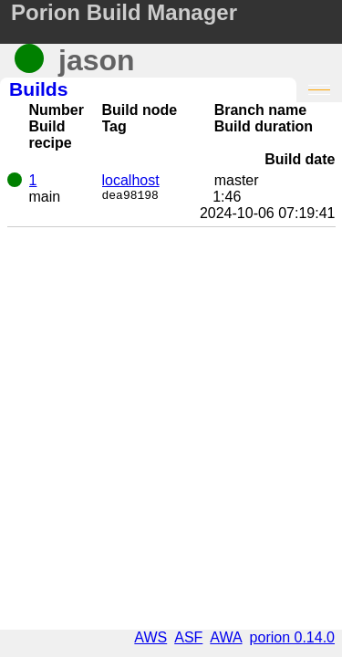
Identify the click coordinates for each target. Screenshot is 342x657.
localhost (131, 180)
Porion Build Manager (124, 12)
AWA (226, 637)
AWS (150, 637)
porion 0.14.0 (292, 637)
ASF (188, 637)
